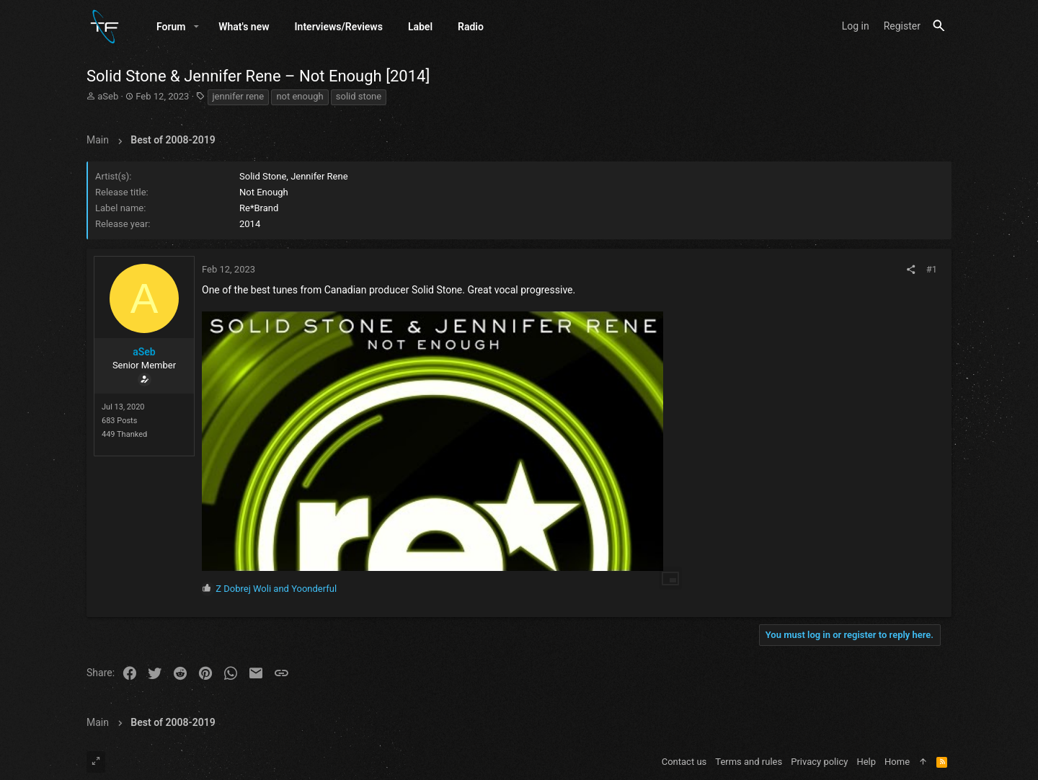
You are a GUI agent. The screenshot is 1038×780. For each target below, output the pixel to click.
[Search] (939, 26)
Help (866, 761)
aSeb (107, 97)
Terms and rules (748, 761)
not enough (299, 97)
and (276, 589)
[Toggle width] (95, 762)
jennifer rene (239, 97)
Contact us (684, 761)
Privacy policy (819, 761)
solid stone (358, 97)
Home (897, 761)
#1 (931, 270)
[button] (196, 26)
